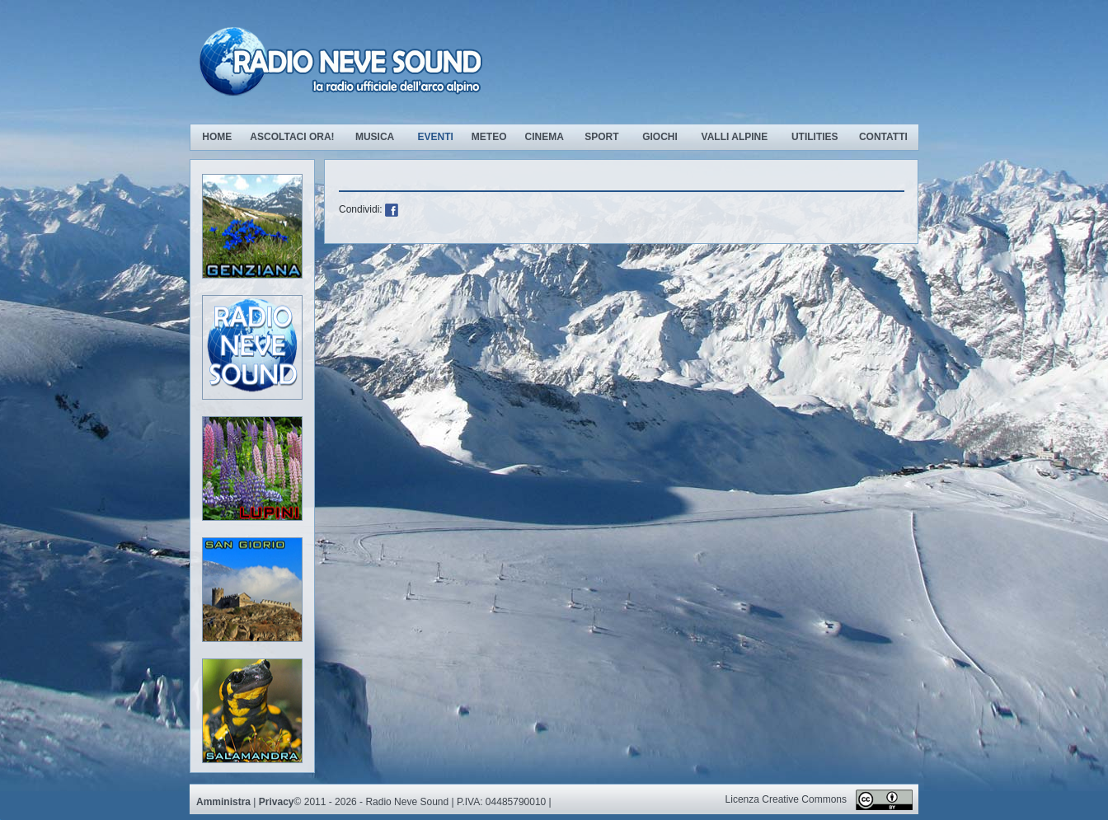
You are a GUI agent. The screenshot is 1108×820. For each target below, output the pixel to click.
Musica (376, 137)
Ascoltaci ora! (292, 137)
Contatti (883, 137)
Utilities (814, 137)
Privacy (276, 802)
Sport (601, 137)
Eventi (435, 137)
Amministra (223, 802)
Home (217, 137)
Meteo (489, 137)
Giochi (660, 137)
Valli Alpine (735, 137)
